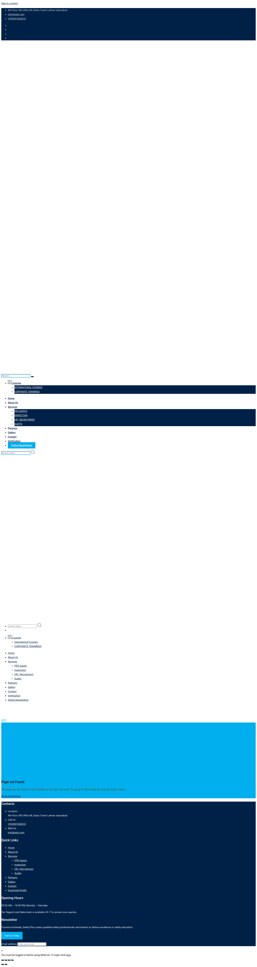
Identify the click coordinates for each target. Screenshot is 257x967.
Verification (14, 441)
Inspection (21, 415)
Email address (9, 944)
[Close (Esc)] (12, 960)
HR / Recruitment (24, 419)
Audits (18, 424)
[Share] (9, 960)
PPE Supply (20, 411)
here (68, 955)
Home (11, 398)
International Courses (28, 387)
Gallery (12, 432)
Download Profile (17, 890)
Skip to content (9, 3)
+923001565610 (17, 18)
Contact (12, 436)
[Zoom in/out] (2, 960)
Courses (14, 383)
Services (12, 406)
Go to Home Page (11, 796)
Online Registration (21, 445)
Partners (12, 428)
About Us (13, 402)
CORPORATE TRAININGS (27, 391)
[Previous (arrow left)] (2, 964)
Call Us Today (12, 935)
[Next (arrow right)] (6, 964)
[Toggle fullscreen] (6, 960)
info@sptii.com (16, 14)
